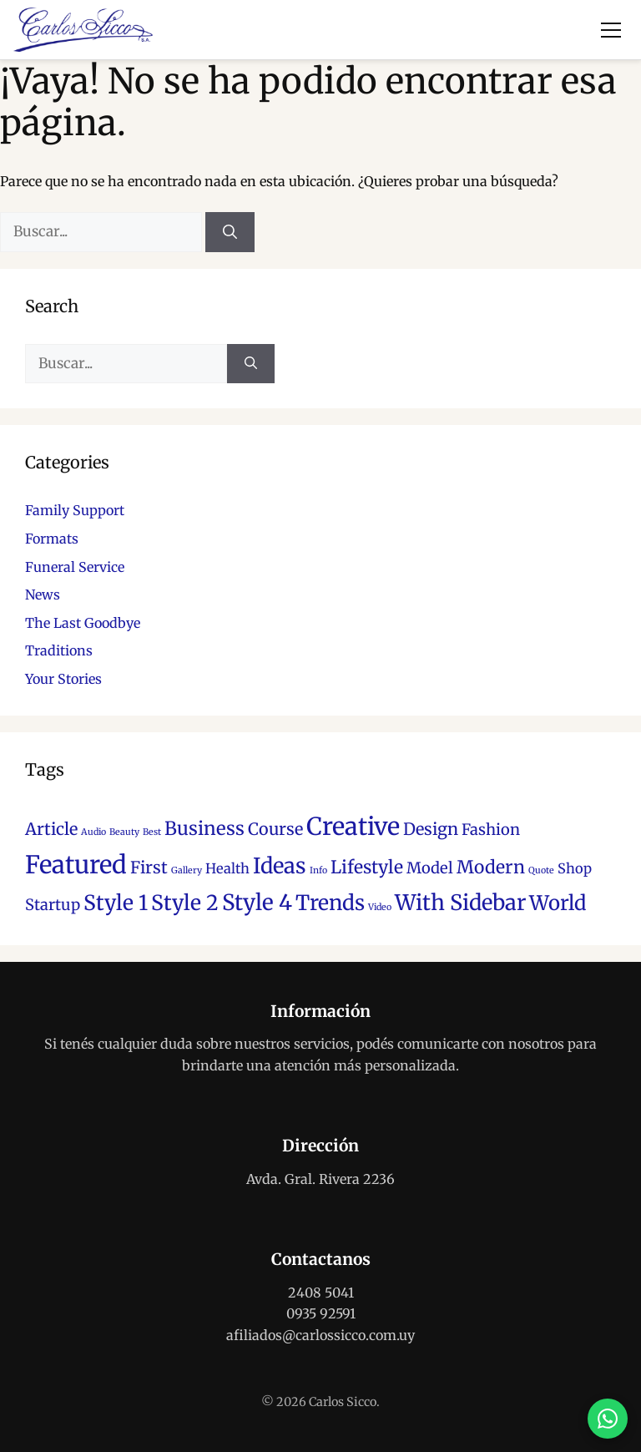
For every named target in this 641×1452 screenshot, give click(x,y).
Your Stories (63, 678)
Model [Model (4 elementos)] (429, 868)
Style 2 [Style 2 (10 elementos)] (185, 903)
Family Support (74, 510)
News (42, 594)
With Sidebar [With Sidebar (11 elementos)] (460, 902)
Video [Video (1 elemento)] (379, 907)
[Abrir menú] (611, 30)
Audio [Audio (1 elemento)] (93, 832)
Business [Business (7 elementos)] (204, 828)
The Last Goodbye (82, 623)
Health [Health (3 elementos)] (227, 868)
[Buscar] (230, 232)
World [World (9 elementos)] (557, 903)
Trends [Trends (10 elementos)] (330, 903)
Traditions (59, 650)
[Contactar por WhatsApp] (608, 1419)
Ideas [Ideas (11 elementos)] (279, 865)
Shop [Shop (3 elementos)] (575, 868)
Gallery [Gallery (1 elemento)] (186, 870)
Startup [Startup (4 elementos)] (52, 904)
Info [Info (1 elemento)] (318, 870)
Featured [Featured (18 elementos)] (76, 864)
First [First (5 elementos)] (149, 868)
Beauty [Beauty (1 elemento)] (124, 832)
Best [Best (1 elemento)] (152, 832)
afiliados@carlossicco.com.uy (320, 1335)
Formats (51, 538)
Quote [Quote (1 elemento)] (541, 870)
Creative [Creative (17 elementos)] (353, 827)
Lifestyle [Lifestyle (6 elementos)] (367, 867)
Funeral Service (74, 567)
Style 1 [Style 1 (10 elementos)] (115, 903)
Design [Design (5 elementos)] (430, 829)
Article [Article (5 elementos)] (51, 829)
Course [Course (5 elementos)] (275, 829)
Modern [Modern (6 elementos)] (491, 867)
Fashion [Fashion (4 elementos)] (491, 829)
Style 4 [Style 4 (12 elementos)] (257, 902)
